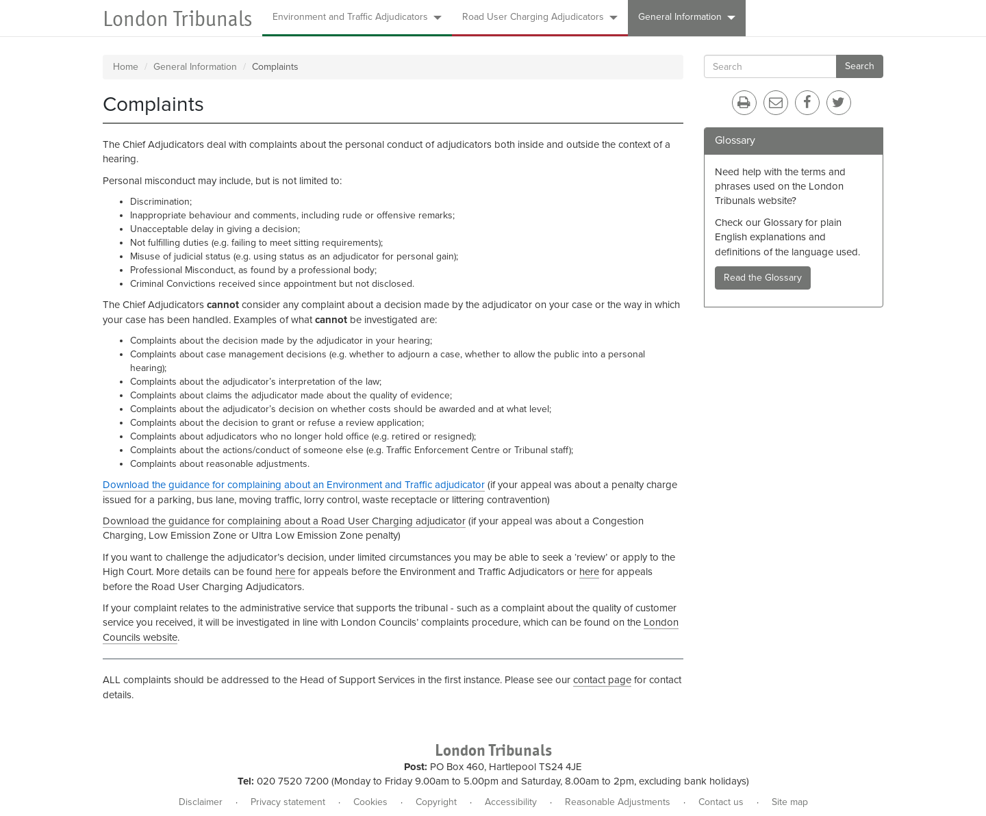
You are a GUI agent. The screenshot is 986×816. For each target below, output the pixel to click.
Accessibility (511, 802)
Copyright (436, 802)
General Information (686, 17)
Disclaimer (201, 802)
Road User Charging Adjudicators (540, 17)
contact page (602, 680)
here (285, 571)
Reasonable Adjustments (617, 802)
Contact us (721, 802)
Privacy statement (288, 802)
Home (125, 67)
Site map (790, 802)
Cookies (370, 802)
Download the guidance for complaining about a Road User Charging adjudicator (284, 521)
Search (859, 66)
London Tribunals (177, 18)
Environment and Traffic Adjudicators (357, 17)
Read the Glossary (763, 277)
